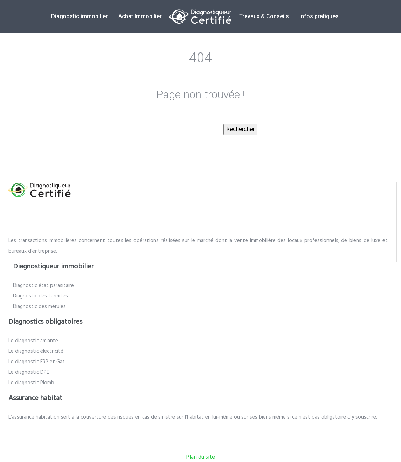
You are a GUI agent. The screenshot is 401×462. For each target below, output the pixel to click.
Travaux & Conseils (264, 16)
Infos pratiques (319, 16)
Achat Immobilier (140, 16)
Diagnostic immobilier (79, 16)
